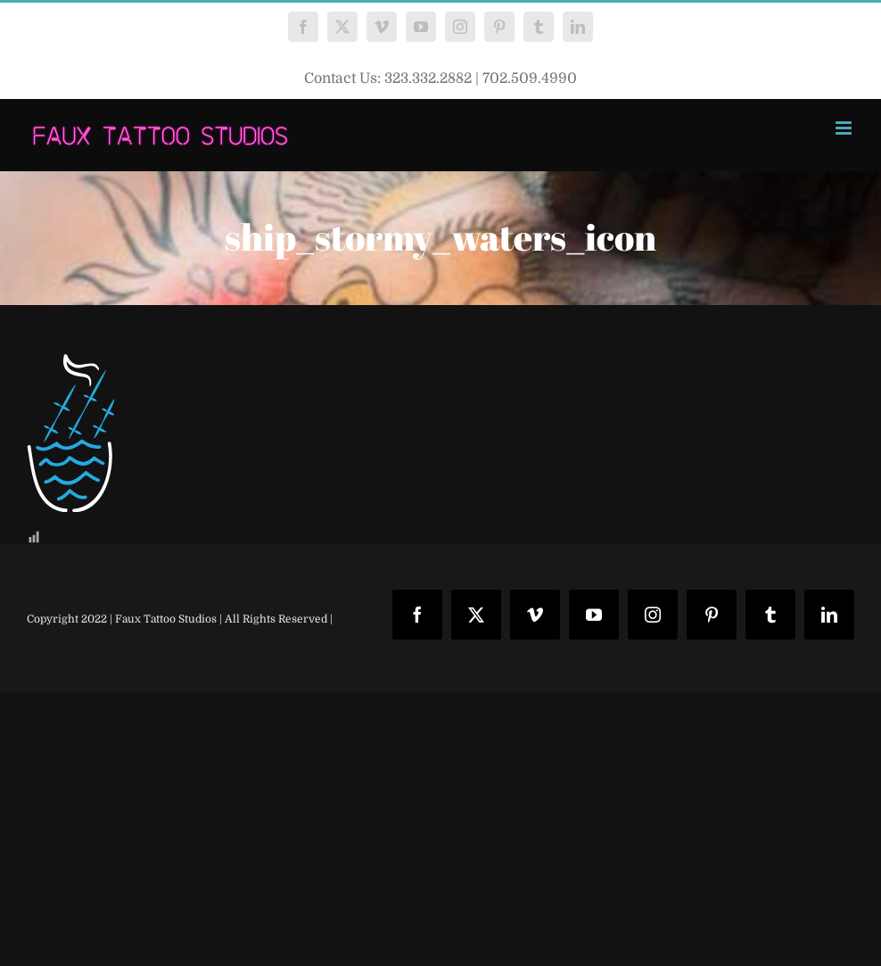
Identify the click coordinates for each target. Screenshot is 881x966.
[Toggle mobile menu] (845, 128)
